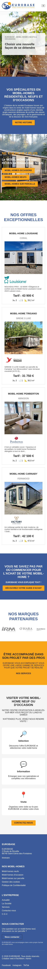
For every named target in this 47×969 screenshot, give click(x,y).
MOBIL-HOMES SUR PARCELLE (20, 184)
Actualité (6, 900)
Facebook (6, 965)
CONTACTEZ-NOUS (23, 823)
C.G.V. (5, 914)
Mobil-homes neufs (10, 871)
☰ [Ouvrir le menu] (43, 6)
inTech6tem (19, 958)
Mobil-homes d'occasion (12, 875)
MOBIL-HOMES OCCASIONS (18, 170)
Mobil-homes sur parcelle (13, 878)
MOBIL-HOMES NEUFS (15, 177)
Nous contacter (12, 937)
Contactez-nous (9, 910)
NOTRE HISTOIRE (23, 122)
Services (6, 907)
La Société (6, 903)
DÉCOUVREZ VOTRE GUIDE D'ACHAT (23, 588)
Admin (28, 958)
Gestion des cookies (11, 882)
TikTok (26, 965)
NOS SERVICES (23, 673)
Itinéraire (6, 858)
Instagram (17, 965)
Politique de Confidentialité (14, 885)
